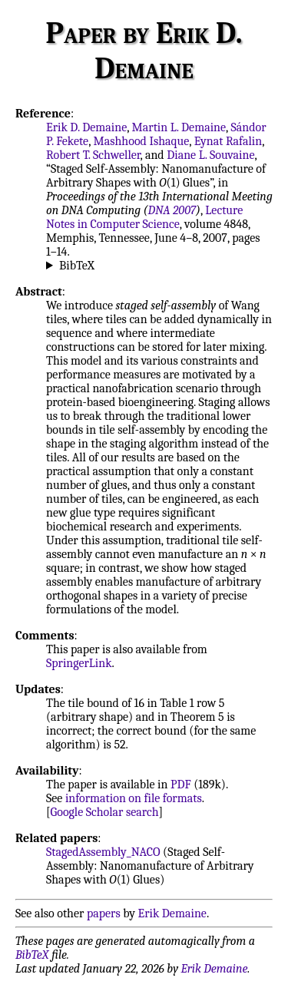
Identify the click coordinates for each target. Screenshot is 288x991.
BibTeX (76, 266)
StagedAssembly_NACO (103, 852)
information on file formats (133, 798)
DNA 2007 (172, 210)
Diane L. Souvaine (210, 155)
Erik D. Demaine (86, 127)
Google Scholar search (105, 812)
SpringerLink (79, 663)
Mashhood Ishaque (141, 141)
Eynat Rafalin (228, 141)
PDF (180, 784)
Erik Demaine (172, 913)
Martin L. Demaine (179, 127)
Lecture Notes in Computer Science (144, 217)
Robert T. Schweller (93, 155)
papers (104, 913)
